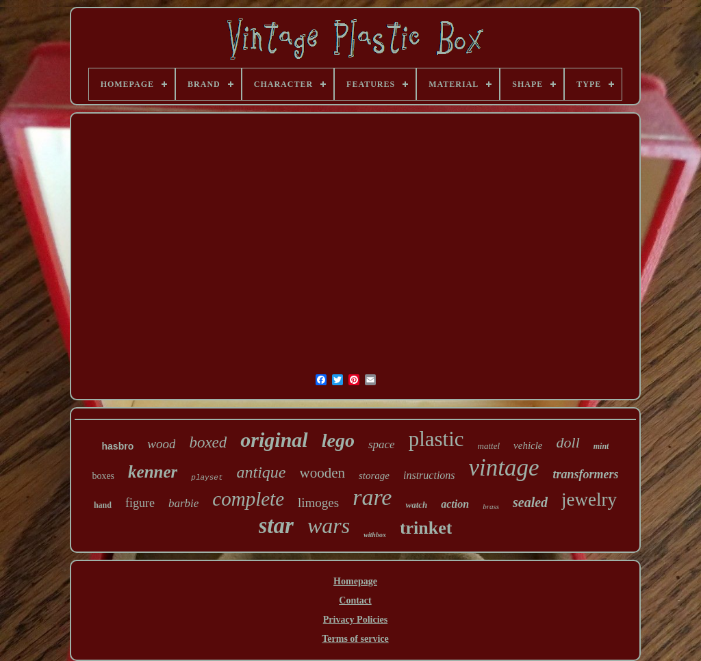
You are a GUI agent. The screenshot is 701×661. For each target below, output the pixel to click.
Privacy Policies (355, 619)
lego (338, 440)
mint (601, 446)
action (455, 504)
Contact (355, 600)
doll (568, 442)
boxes (103, 476)
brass (491, 506)
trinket (426, 528)
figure (140, 503)
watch (416, 505)
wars (328, 525)
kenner (152, 472)
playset (206, 478)
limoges (318, 502)
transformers (586, 474)
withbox (375, 535)
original (273, 439)
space (381, 444)
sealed (530, 502)
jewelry (589, 499)
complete (248, 499)
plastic (436, 439)
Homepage (355, 581)
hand (103, 505)
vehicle (527, 445)
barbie (183, 503)
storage (374, 475)
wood (161, 444)
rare (372, 497)
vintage (504, 467)
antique (261, 472)
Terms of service (355, 639)
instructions (429, 475)
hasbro (118, 446)
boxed (208, 442)
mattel (489, 446)
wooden (323, 473)
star (276, 525)
